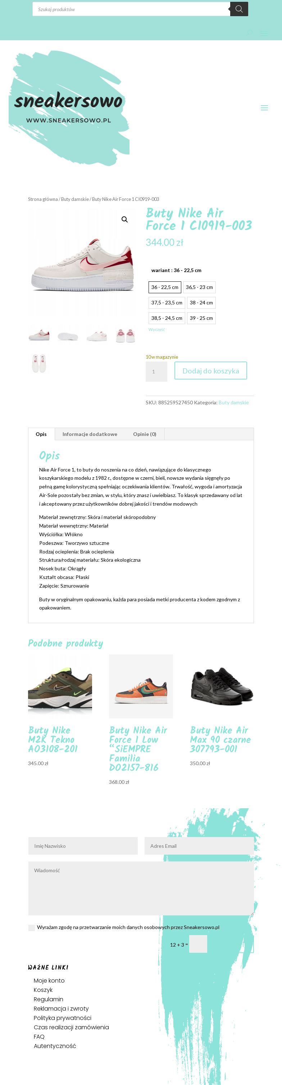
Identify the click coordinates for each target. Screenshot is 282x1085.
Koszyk (43, 990)
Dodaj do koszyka (210, 370)
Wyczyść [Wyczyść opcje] (157, 329)
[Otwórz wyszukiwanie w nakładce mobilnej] (140, 9)
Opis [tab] (41, 434)
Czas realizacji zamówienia (71, 1027)
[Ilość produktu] (156, 372)
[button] (124, 219)
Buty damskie (75, 199)
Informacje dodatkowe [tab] (90, 434)
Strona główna (43, 199)
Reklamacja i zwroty (61, 1008)
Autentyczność (55, 1046)
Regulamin (48, 999)
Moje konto (49, 980)
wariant (176, 270)
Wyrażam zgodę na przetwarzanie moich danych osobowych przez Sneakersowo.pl (123, 927)
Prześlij (234, 944)
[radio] (165, 287)
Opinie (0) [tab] (144, 434)
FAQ (39, 1037)
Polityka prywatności (62, 1018)
